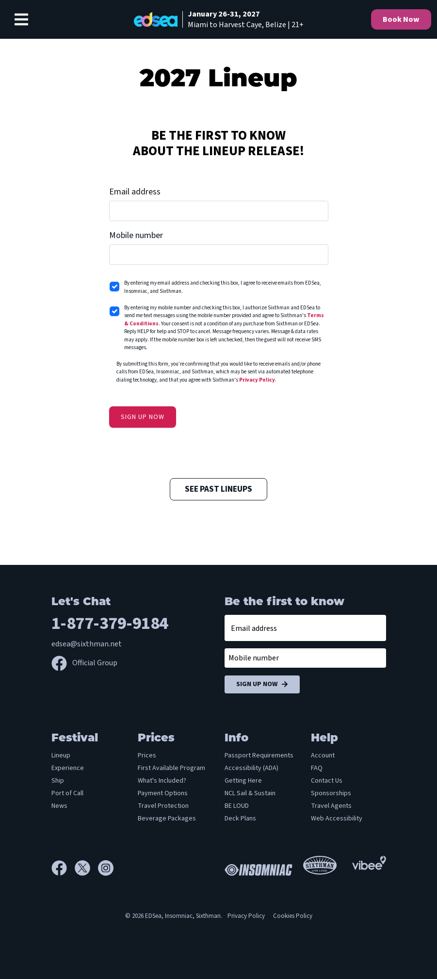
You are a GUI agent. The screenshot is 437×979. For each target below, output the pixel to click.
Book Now (401, 19)
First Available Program (171, 768)
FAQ (317, 768)
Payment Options (163, 793)
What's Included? (162, 781)
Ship (57, 781)
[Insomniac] (256, 868)
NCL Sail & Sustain (250, 793)
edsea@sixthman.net (86, 644)
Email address (135, 192)
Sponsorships (331, 793)
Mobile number (136, 235)
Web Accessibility (336, 818)
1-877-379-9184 (109, 623)
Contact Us (326, 781)
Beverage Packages (167, 818)
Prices (147, 755)
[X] (86, 868)
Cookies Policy (292, 916)
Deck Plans (240, 818)
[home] (219, 19)
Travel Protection (163, 806)
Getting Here (243, 781)
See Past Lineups (218, 489)
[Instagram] (105, 868)
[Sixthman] (320, 868)
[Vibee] (369, 862)
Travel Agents (331, 806)
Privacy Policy (257, 380)
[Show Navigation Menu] (21, 19)
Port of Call (67, 793)
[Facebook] (63, 868)
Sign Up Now (262, 684)
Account (323, 755)
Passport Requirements (259, 755)
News (59, 806)
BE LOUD (237, 806)
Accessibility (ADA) (251, 768)
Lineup (60, 755)
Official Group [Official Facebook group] (84, 663)
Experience (67, 768)
